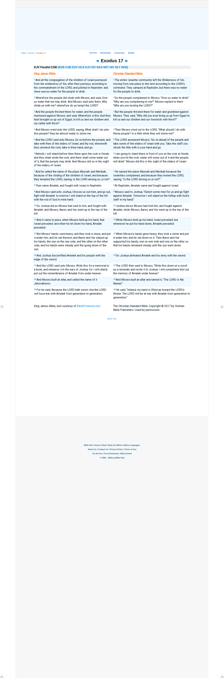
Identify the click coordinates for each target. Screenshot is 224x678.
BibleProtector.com (88, 306)
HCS (81, 67)
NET (106, 67)
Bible (24, 53)
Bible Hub (112, 319)
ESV (75, 67)
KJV (87, 67)
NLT (117, 67)
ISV (93, 67)
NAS (100, 67)
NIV (112, 67)
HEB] (124, 67)
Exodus (31, 53)
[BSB (61, 67)
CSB (68, 67)
